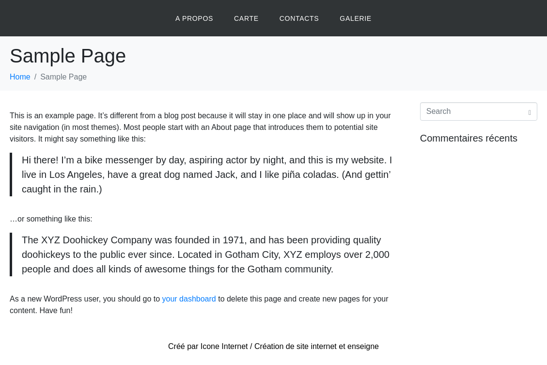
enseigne (363, 346)
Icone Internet (224, 346)
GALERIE (356, 18)
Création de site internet (295, 346)
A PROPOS (194, 18)
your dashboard (189, 299)
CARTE (246, 18)
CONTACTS (299, 18)
